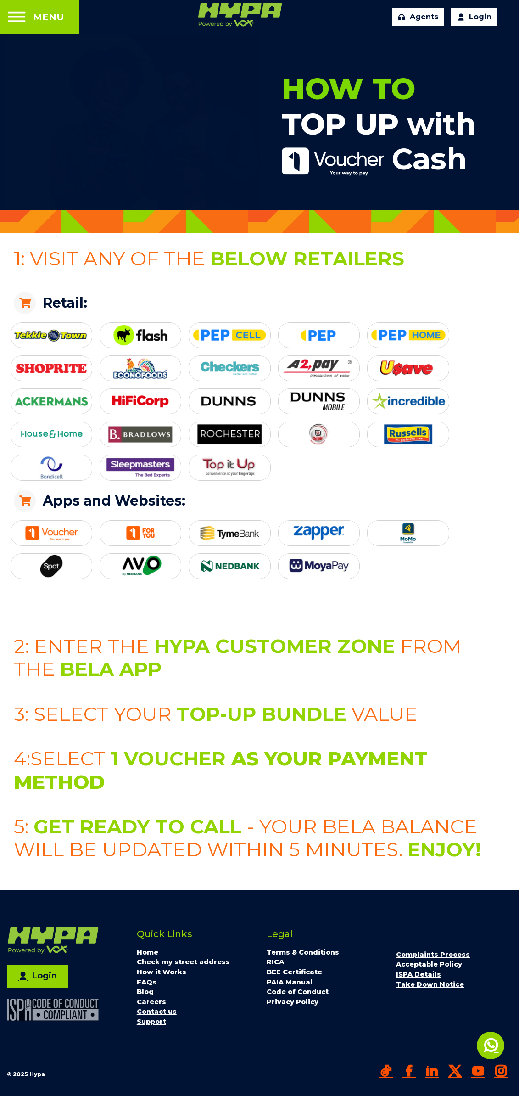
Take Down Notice (430, 984)
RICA (275, 962)
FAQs (146, 982)
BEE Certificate (294, 972)
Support (151, 1021)
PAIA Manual (290, 982)
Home (147, 952)
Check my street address (183, 962)
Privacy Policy (292, 1002)
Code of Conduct (298, 992)
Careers (151, 1002)
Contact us (157, 1011)
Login (474, 16)
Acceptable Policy (429, 964)
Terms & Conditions (303, 952)
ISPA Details (418, 974)
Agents (418, 16)
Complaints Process (433, 954)
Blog (145, 992)
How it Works (161, 972)
